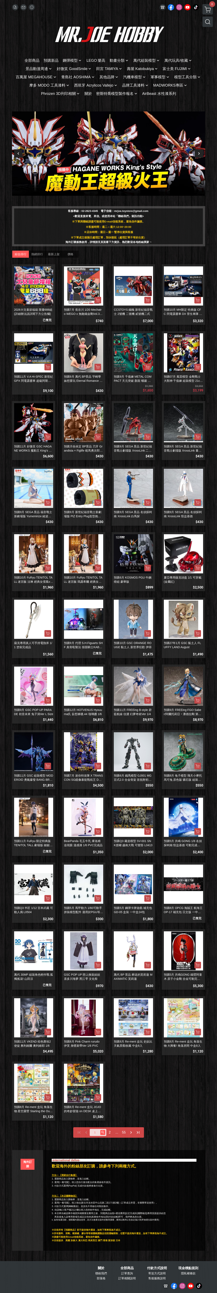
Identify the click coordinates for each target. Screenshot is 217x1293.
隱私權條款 (188, 1273)
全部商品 (127, 1268)
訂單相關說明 (127, 1278)
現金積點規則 (188, 1268)
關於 (101, 1268)
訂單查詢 (127, 1273)
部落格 (101, 1278)
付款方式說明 (157, 1268)
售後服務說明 (157, 1278)
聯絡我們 (101, 1273)
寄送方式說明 (157, 1273)
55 (124, 1132)
